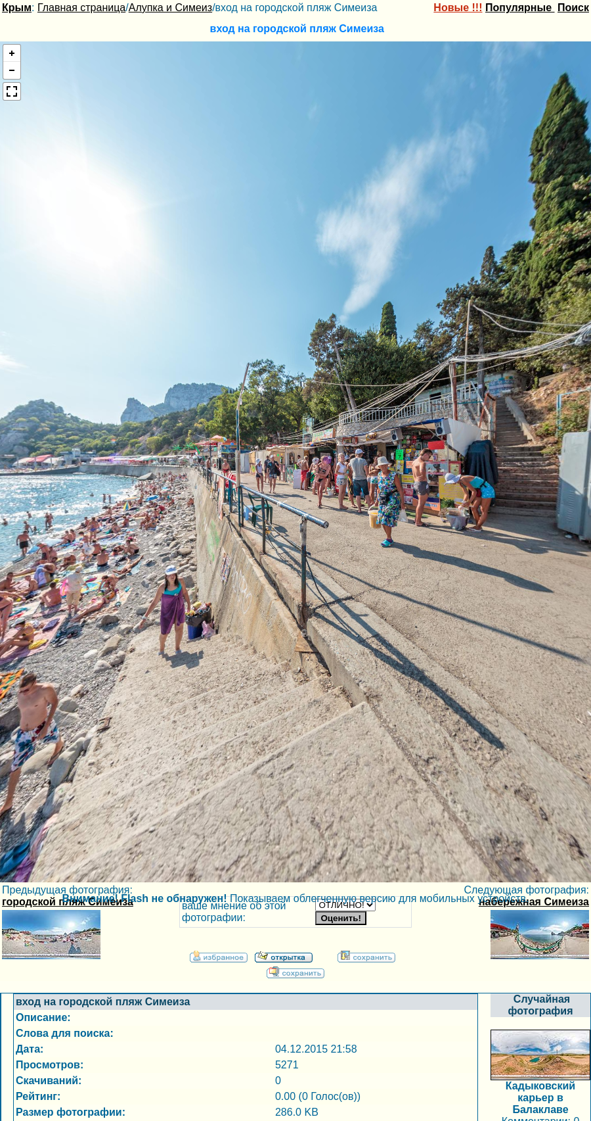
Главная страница (81, 7)
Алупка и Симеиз (170, 7)
